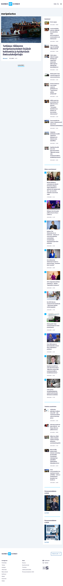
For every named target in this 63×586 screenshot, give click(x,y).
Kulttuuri (4, 574)
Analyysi (4, 567)
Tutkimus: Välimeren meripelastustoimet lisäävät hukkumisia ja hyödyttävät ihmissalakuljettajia (17, 50)
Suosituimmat (25, 565)
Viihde (3, 581)
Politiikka (4, 563)
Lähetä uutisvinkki (26, 569)
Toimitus (24, 567)
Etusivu (24, 563)
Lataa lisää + (21, 65)
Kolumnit (4, 578)
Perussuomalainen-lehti (28, 572)
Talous (3, 565)
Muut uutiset (5, 572)
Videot (3, 576)
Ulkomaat (5, 58)
